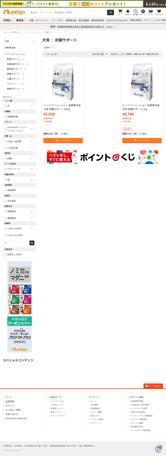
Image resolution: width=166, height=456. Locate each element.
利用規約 (18, 446)
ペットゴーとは (57, 401)
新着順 (129, 54)
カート (93, 401)
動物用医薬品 (97, 20)
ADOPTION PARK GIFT (117, 20)
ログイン (147, 20)
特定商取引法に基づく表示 (37, 446)
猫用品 (20, 20)
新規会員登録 (135, 20)
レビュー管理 (95, 412)
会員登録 (10, 401)
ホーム (9, 397)
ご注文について (57, 404)
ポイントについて (58, 415)
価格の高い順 (151, 54)
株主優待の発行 (137, 426)
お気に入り (95, 415)
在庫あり (49, 47)
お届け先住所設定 (138, 412)
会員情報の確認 (137, 401)
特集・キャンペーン (38, 20)
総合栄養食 (83, 20)
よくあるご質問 (159, 20)
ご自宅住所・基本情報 (140, 404)
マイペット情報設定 (139, 419)
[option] (83, 4)
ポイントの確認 (137, 423)
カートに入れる (63, 140)
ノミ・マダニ (57, 20)
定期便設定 (95, 408)
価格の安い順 (139, 54)
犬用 (7, 41)
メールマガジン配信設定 (141, 430)
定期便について (57, 408)
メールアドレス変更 (139, 408)
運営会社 (8, 446)
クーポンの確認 (96, 419)
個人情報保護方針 (87, 446)
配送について (56, 412)
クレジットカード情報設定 (142, 415)
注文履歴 (94, 404)
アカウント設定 (136, 397)
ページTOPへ (153, 386)
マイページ (94, 397)
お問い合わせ (12, 414)
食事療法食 (71, 20)
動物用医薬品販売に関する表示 (63, 446)
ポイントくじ (95, 423)
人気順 (121, 54)
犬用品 (6, 20)
